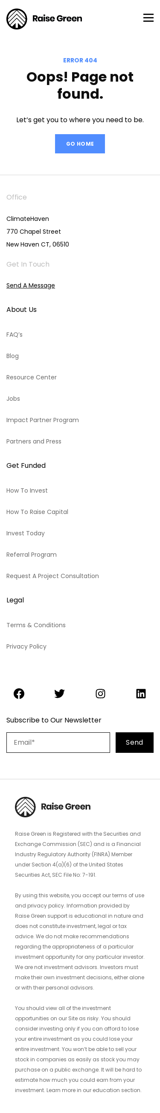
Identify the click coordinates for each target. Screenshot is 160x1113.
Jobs (13, 398)
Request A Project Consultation (52, 576)
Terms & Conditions (36, 625)
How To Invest (27, 490)
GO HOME (80, 143)
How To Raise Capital (37, 512)
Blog (12, 356)
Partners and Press (33, 441)
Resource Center (31, 377)
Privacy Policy (26, 646)
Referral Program (31, 554)
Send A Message (30, 285)
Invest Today (25, 533)
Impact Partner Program (42, 420)
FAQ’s (14, 334)
